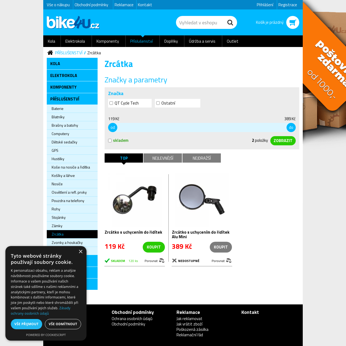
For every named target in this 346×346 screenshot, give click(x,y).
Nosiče (57, 184)
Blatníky (58, 117)
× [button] (80, 252)
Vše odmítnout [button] (63, 324)
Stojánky (59, 217)
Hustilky (58, 159)
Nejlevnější (162, 158)
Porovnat (151, 260)
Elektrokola (75, 41)
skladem (118, 140)
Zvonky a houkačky (67, 242)
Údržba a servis (202, 41)
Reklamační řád (190, 335)
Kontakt (145, 5)
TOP (124, 158)
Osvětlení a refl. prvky (69, 192)
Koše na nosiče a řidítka (71, 167)
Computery (60, 133)
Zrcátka (94, 53)
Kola (51, 41)
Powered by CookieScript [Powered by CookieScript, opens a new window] (46, 335)
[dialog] (45, 293)
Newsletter (4, 107)
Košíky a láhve (63, 175)
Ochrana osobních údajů (132, 318)
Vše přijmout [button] (26, 324)
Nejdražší (202, 158)
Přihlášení (265, 5)
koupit (154, 247)
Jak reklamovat (189, 318)
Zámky (57, 226)
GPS (55, 150)
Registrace (287, 5)
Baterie (58, 108)
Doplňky (171, 41)
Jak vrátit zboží (189, 324)
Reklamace (124, 5)
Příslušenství (141, 41)
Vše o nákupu (58, 5)
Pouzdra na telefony (68, 200)
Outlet (232, 41)
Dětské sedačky (64, 142)
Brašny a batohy (65, 125)
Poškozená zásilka (192, 329)
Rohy (56, 209)
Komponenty (108, 41)
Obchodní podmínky (91, 5)
